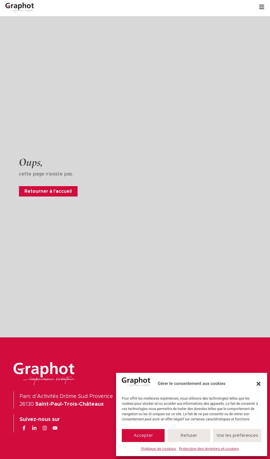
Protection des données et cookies (209, 448)
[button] (258, 384)
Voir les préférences (237, 435)
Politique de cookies (158, 448)
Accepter (143, 435)
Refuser (189, 435)
